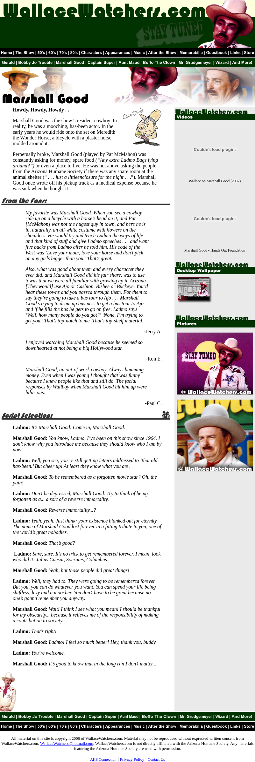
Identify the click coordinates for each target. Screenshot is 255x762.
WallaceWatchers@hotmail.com (66, 743)
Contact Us (156, 759)
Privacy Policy (132, 759)
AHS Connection (103, 759)
